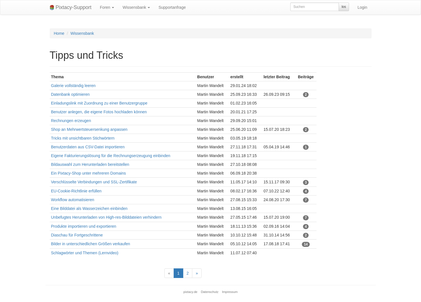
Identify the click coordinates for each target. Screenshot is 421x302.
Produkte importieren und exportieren (83, 226)
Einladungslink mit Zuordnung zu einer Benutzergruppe (99, 103)
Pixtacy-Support (70, 7)
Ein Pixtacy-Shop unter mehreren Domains (88, 173)
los (344, 7)
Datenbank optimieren (70, 94)
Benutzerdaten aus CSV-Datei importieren (88, 147)
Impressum (229, 292)
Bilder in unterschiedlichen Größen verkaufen (90, 244)
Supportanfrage (172, 7)
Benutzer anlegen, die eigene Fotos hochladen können (99, 112)
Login (362, 7)
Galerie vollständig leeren (73, 85)
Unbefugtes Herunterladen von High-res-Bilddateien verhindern (106, 217)
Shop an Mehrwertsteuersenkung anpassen (89, 129)
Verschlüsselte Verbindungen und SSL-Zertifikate (94, 182)
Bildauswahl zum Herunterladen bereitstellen (90, 164)
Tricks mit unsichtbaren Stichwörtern (83, 138)
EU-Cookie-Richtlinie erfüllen (76, 191)
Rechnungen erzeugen (71, 120)
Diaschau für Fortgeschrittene (77, 235)
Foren (107, 7)
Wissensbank (136, 7)
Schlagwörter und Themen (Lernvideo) (85, 253)
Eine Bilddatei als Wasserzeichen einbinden (89, 208)
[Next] (197, 273)
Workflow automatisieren (72, 199)
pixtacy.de (191, 292)
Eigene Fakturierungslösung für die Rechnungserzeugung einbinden (111, 155)
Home (59, 33)
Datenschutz (210, 292)
